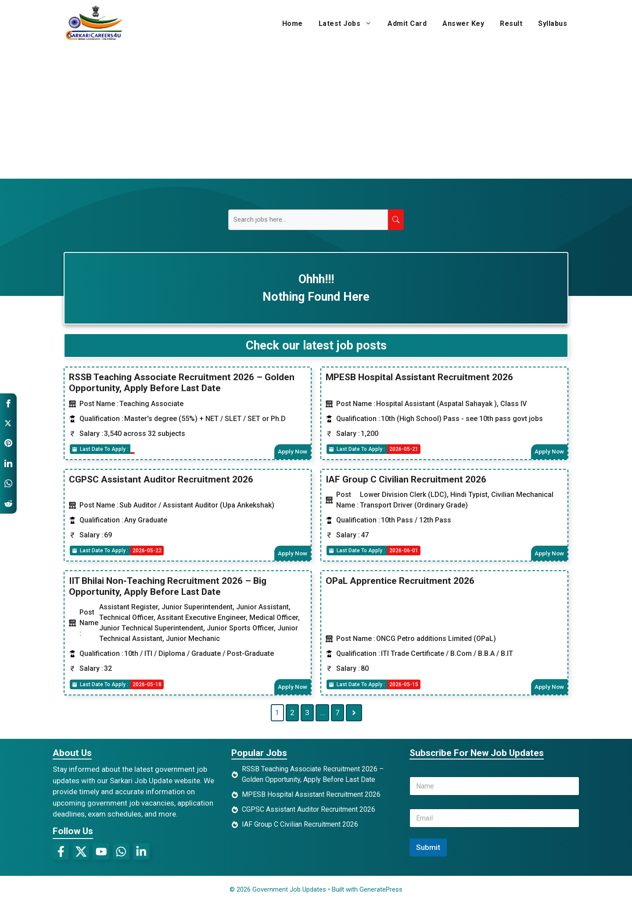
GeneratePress (380, 893)
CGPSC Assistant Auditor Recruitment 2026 (161, 480)
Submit (428, 850)
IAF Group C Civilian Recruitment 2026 (406, 480)
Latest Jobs (349, 24)
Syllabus (552, 23)
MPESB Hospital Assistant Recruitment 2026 (419, 377)
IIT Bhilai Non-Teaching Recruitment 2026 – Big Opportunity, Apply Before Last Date (167, 588)
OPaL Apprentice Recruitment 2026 (400, 583)
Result (511, 23)
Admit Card (407, 23)
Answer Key (463, 23)
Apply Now (291, 451)
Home (292, 23)
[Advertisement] (316, 112)
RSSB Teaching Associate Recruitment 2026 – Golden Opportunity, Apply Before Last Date (181, 382)
